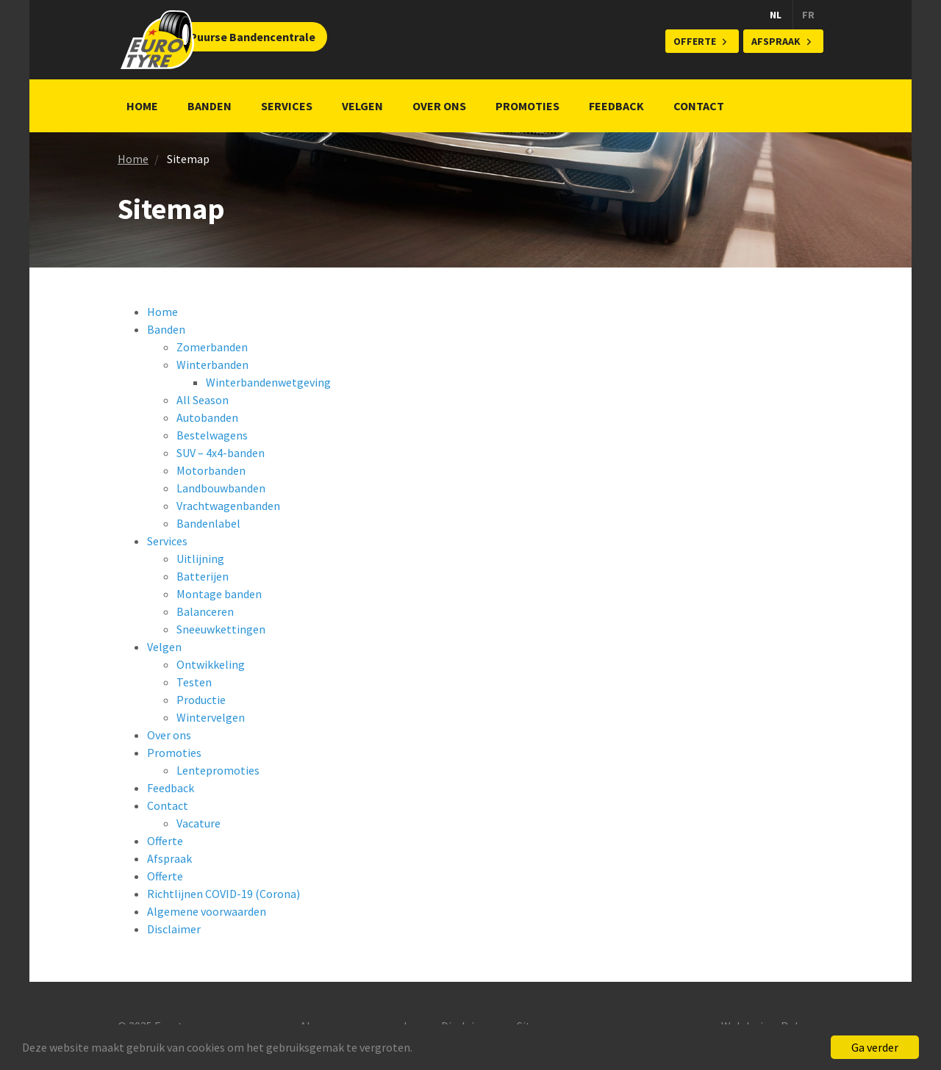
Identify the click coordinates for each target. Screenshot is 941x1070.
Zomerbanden (212, 347)
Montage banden (219, 593)
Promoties (527, 105)
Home (142, 105)
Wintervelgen (210, 717)
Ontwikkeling (210, 664)
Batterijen (202, 576)
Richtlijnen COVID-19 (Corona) (223, 893)
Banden (209, 105)
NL (775, 14)
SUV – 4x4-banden (220, 452)
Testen (194, 682)
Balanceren (205, 611)
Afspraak (776, 41)
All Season (202, 399)
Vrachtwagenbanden (228, 505)
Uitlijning (200, 558)
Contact (698, 105)
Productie (201, 699)
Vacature (198, 823)
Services (286, 105)
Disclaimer (174, 929)
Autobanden (207, 417)
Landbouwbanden (220, 488)
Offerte (694, 41)
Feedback (616, 105)
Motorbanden (211, 470)
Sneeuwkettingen (220, 629)
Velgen (362, 105)
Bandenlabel (208, 523)
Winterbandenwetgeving (268, 382)
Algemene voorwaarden (206, 911)
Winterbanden (212, 364)
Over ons (439, 105)
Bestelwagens (212, 435)
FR (808, 14)
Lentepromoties (218, 770)
